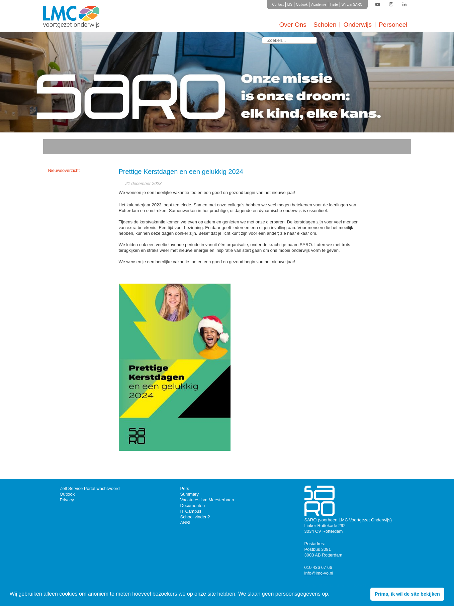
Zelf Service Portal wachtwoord (90, 488)
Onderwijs (357, 24)
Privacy (67, 499)
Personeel (393, 24)
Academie (318, 4)
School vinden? (195, 516)
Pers (184, 488)
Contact (277, 4)
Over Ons (292, 24)
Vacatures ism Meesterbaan (207, 499)
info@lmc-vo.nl (318, 573)
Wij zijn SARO (352, 4)
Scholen (325, 24)
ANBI (185, 522)
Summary (189, 494)
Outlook (301, 4)
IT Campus (190, 511)
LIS (289, 4)
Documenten (192, 505)
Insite (334, 4)
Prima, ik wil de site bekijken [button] (407, 594)
